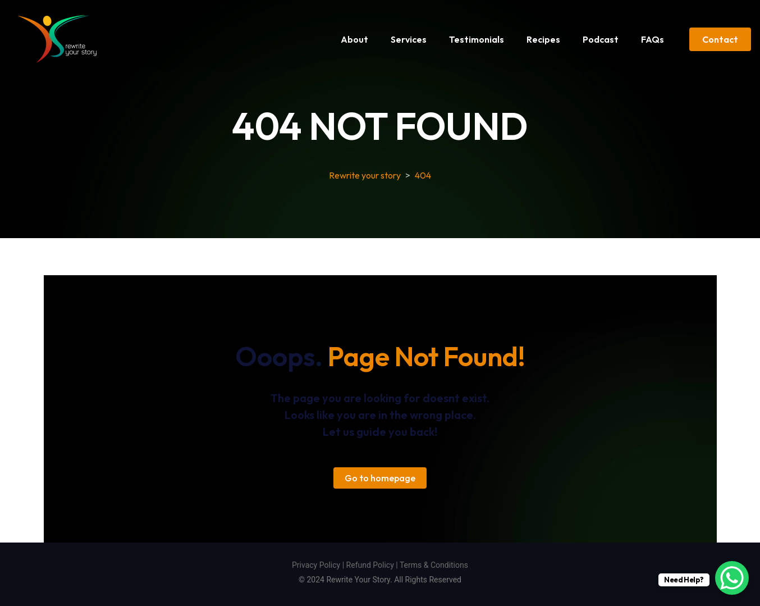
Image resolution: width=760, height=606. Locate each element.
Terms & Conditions (434, 565)
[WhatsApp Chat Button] (732, 578)
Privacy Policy (316, 565)
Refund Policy (370, 565)
